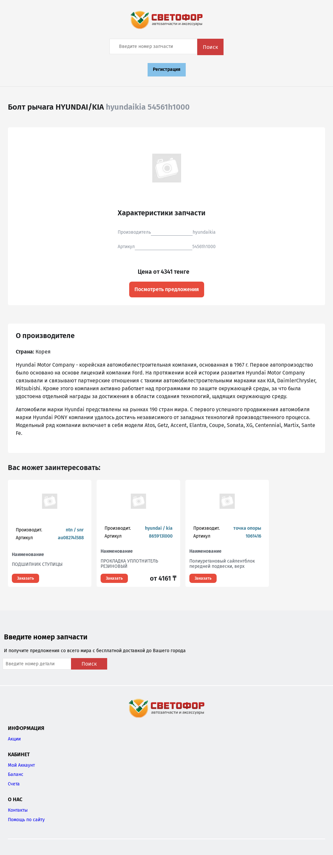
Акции (14, 739)
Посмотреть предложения (166, 289)
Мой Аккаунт (21, 765)
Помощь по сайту (26, 820)
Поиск (210, 47)
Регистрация (166, 69)
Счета (14, 784)
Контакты (18, 810)
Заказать (25, 578)
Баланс (15, 774)
